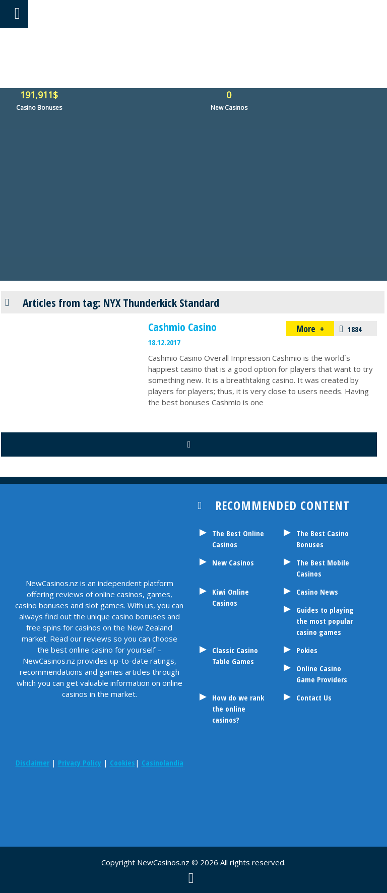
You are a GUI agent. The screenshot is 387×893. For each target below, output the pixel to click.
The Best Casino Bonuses (322, 538)
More (306, 329)
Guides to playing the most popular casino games (325, 621)
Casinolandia (162, 762)
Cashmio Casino (182, 326)
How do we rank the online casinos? (238, 708)
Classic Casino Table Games (235, 655)
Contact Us (314, 697)
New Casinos (233, 562)
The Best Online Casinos (238, 538)
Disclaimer (32, 762)
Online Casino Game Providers (321, 673)
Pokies (306, 650)
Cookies (122, 762)
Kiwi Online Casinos (230, 597)
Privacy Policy (79, 762)
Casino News (317, 592)
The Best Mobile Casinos (322, 568)
